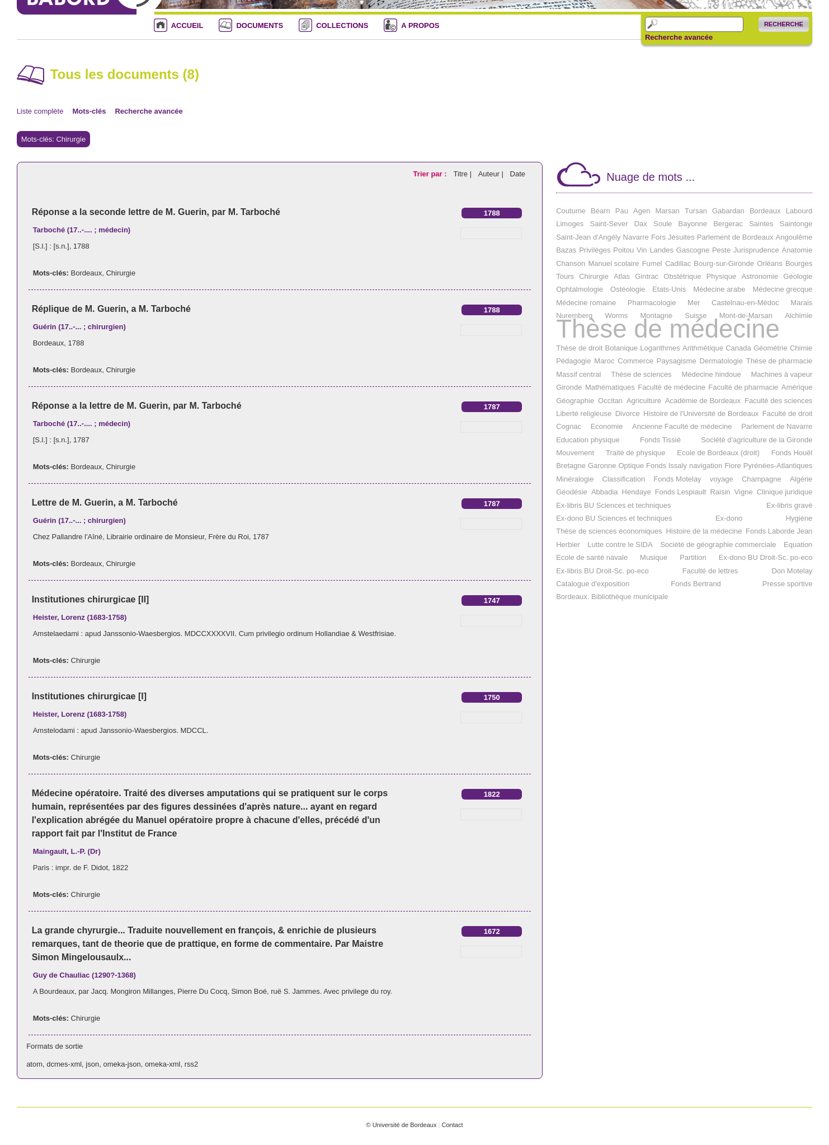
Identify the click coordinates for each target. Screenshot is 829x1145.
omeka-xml (163, 1064)
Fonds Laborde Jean (779, 531)
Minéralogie (575, 479)
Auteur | (492, 174)
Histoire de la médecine (704, 531)
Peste (721, 250)
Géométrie (770, 348)
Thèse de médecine (668, 329)
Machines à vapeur (782, 374)
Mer (693, 302)
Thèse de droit (579, 348)
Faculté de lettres (710, 571)
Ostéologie (627, 289)
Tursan (696, 211)
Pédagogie (573, 361)
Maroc (604, 361)
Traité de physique (635, 452)
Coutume (571, 211)
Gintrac (646, 276)
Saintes (761, 223)
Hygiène (799, 518)
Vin (642, 250)
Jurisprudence (756, 250)
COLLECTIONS (342, 25)
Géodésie (571, 492)
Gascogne (692, 250)
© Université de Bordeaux (401, 1124)
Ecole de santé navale (592, 557)
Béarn (600, 211)
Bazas (566, 250)
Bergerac (728, 223)
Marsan (667, 211)
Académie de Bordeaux (703, 400)
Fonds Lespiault (680, 492)
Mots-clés (89, 111)
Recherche (783, 24)
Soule (662, 223)
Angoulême (794, 237)
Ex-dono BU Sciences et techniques (614, 518)
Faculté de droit (787, 413)
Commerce (635, 361)
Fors (658, 237)
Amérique (797, 387)
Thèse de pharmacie (779, 361)
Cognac (568, 426)
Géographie (575, 400)
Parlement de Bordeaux (735, 237)
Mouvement (575, 452)
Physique (721, 276)
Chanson (570, 263)
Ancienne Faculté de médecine (682, 426)
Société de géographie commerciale (718, 544)
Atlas (622, 276)
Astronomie (759, 276)
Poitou (623, 250)
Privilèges (594, 250)
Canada (738, 348)
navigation (705, 465)
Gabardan (728, 211)
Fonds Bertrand (696, 583)
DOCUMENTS (259, 25)
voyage (721, 479)
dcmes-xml (64, 1064)
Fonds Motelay (677, 479)
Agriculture (644, 400)
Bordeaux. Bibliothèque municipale (612, 596)
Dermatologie (721, 361)
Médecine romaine (586, 302)
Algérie (801, 479)
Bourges (798, 263)
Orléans (770, 263)
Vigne (743, 492)
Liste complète (40, 111)
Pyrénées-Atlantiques (778, 465)
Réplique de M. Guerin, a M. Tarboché (111, 309)
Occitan (610, 400)
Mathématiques (610, 387)
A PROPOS (420, 25)
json (92, 1064)
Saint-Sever (609, 223)
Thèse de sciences (641, 374)
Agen (641, 211)
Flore (732, 465)
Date (517, 174)
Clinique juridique (785, 492)
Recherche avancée (679, 37)
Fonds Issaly (666, 465)
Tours (565, 276)
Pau (621, 211)
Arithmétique (702, 348)
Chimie (801, 348)
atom (34, 1064)
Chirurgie (120, 273)
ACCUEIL (187, 25)
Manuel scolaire (613, 263)
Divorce (627, 413)
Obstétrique (682, 276)
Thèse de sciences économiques (609, 531)
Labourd (799, 211)
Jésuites (681, 237)
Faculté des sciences (778, 400)
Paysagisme (676, 361)
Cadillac (678, 263)
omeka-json (121, 1064)
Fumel (652, 263)
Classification (624, 479)
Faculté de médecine (671, 387)
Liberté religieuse (583, 413)
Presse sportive (787, 583)
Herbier (568, 544)
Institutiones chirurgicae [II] (90, 599)
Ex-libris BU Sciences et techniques (613, 505)
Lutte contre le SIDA (619, 544)
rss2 (192, 1064)
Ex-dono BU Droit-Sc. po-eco (766, 557)
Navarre (636, 237)
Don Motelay (791, 571)
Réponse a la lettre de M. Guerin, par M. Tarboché (137, 405)
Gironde (569, 387)
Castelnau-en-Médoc (745, 302)
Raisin (720, 492)
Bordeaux (86, 273)
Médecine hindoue (711, 374)
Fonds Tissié (660, 440)
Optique (631, 465)
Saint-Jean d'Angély (588, 237)
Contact (452, 1124)
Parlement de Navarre (776, 426)
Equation (798, 544)
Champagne (761, 479)
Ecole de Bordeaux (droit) (718, 452)
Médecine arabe (719, 289)
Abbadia (604, 492)
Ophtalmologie (579, 289)
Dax (640, 223)
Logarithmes (660, 348)
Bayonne (693, 223)
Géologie (797, 276)
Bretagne (571, 465)
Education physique (587, 440)
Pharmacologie (652, 302)
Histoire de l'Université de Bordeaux (701, 413)
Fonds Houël (792, 452)
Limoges (569, 223)
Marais (801, 302)
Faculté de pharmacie (743, 387)
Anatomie (796, 250)
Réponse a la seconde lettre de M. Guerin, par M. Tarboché (156, 212)
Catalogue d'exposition (592, 583)
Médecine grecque (782, 289)
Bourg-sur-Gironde (724, 263)
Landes (661, 250)
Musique (653, 557)
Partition (693, 557)
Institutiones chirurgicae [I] (89, 696)
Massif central (578, 374)
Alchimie (798, 315)
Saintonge (796, 223)
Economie (607, 426)
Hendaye (636, 492)
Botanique (621, 348)
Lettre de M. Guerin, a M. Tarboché (105, 502)
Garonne (602, 465)
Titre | (464, 174)
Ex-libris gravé (789, 505)
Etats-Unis (669, 289)
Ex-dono (728, 518)
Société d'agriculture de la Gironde (756, 440)
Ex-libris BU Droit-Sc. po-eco (602, 571)
